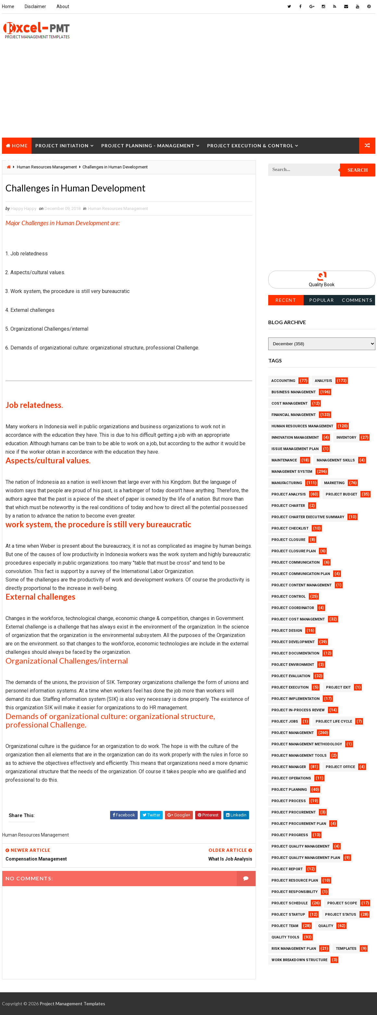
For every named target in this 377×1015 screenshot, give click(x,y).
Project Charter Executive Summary (307, 517)
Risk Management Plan (293, 949)
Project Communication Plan (300, 574)
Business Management (293, 392)
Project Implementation (295, 699)
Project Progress (289, 835)
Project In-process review (298, 710)
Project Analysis (288, 494)
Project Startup (288, 914)
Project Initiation (62, 145)
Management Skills (336, 460)
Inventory (346, 437)
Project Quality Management (300, 846)
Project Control (288, 596)
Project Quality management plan (305, 858)
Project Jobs (284, 721)
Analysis (323, 381)
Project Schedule (289, 903)
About (63, 6)
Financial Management (293, 415)
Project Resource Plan (294, 880)
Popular (321, 300)
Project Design (286, 631)
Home (8, 6)
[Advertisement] (188, 92)
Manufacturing (286, 483)
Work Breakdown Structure (299, 960)
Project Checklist (289, 528)
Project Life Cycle (334, 721)
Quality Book (321, 284)
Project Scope (342, 903)
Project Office (340, 767)
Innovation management (295, 437)
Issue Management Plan (295, 449)
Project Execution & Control (250, 145)
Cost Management (289, 403)
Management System (291, 472)
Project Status (340, 914)
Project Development (293, 642)
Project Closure (29, 162)
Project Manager (288, 767)
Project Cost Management (298, 619)
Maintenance (284, 460)
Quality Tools (285, 937)
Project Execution (289, 687)
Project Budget (341, 494)
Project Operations (291, 778)
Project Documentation (295, 653)
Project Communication (295, 562)
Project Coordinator (292, 608)
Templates (346, 949)
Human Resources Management (118, 208)
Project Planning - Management (148, 145)
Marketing (334, 483)
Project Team (284, 926)
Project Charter (288, 506)
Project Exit (338, 687)
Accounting (283, 381)
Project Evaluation (290, 676)
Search (357, 170)
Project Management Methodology (306, 744)
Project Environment (292, 665)
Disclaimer (35, 6)
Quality (325, 926)
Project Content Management (301, 585)
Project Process (288, 801)
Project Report (287, 869)
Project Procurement (293, 812)
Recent (285, 300)
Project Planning (289, 790)
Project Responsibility (294, 892)
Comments (357, 300)
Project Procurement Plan (298, 824)
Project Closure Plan (293, 551)
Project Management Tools (299, 755)
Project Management (292, 733)
